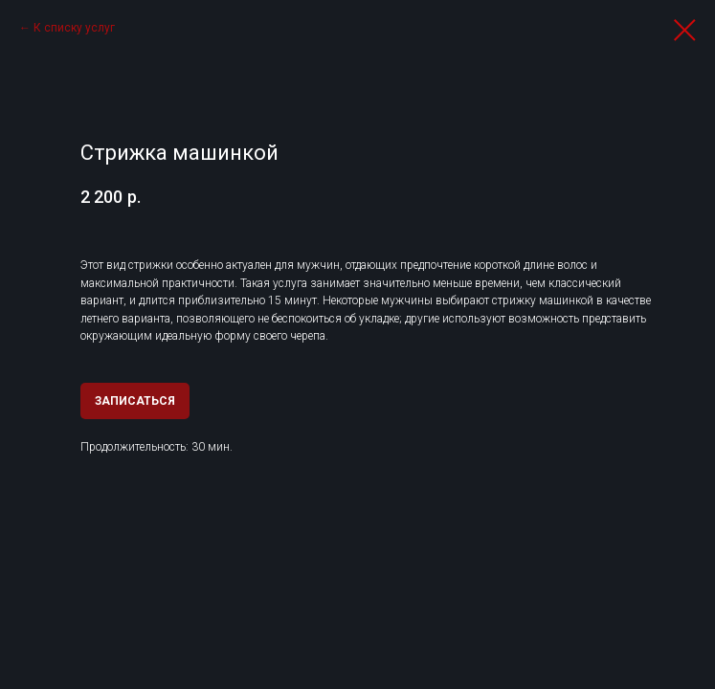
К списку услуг (74, 27)
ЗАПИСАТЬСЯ (135, 401)
